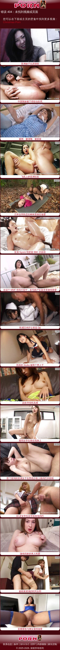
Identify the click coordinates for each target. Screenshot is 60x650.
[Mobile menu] (2, 4)
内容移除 (41, 644)
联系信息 (7, 644)
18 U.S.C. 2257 (28, 644)
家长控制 (52, 644)
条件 (16, 644)
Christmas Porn (12, 22)
